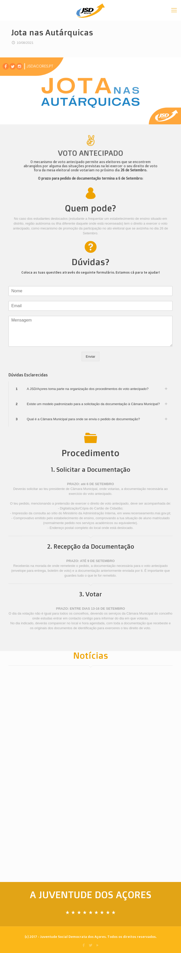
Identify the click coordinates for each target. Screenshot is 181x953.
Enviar (90, 356)
